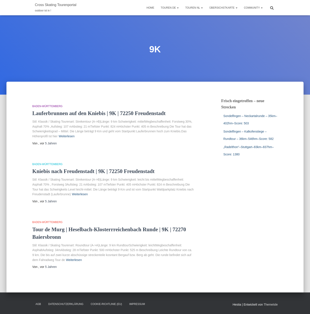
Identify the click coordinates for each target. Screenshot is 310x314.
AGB (38, 304)
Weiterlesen (67, 136)
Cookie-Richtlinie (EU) (106, 304)
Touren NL (194, 7)
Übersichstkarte (223, 7)
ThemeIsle (271, 304)
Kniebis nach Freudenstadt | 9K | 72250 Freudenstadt (93, 171)
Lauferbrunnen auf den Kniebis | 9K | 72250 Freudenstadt (99, 113)
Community (253, 7)
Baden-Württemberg (47, 106)
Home (150, 7)
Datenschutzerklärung (65, 304)
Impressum (137, 304)
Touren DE (170, 7)
